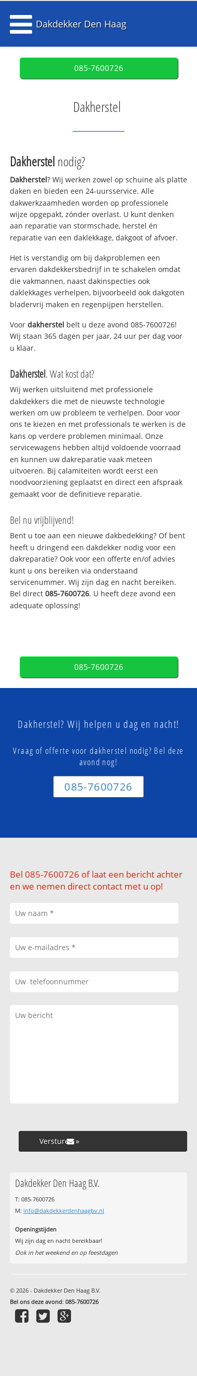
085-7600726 (98, 68)
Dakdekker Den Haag (81, 24)
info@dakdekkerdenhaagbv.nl (63, 1210)
